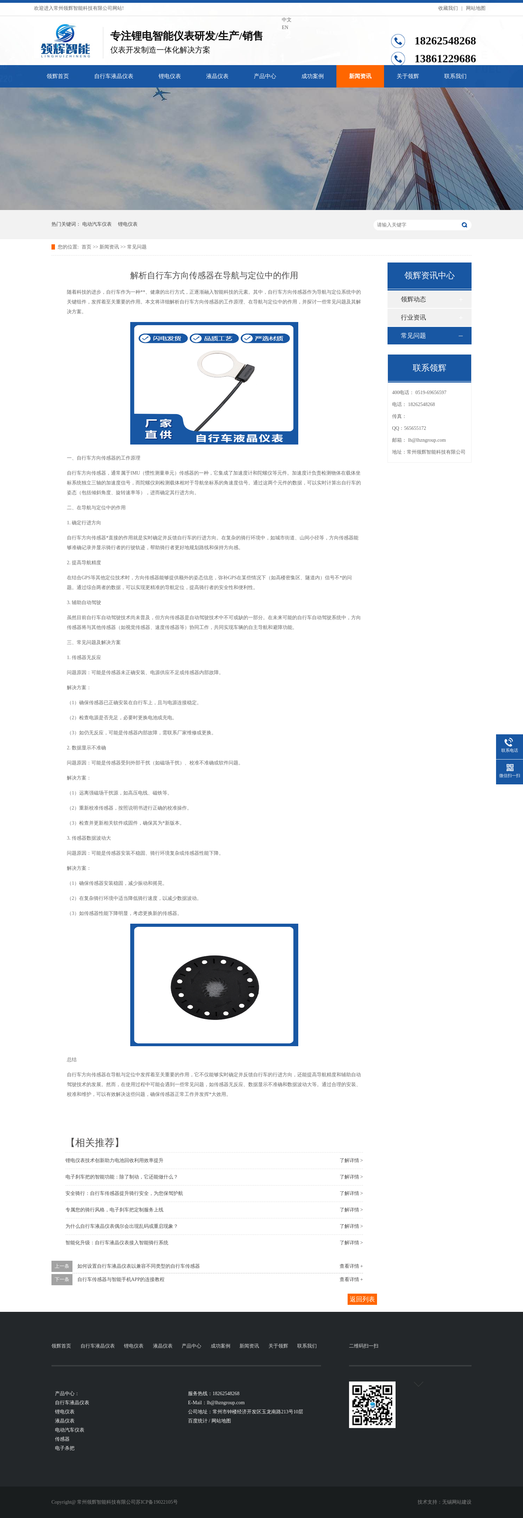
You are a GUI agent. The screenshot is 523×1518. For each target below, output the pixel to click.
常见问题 (137, 247)
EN (285, 27)
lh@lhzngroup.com (427, 440)
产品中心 (265, 76)
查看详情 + (351, 1266)
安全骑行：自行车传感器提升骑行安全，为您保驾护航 (124, 1193)
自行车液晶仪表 (113, 76)
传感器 (62, 1439)
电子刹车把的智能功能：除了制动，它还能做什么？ (121, 1177)
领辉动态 (413, 299)
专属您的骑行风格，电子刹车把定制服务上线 (114, 1209)
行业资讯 (413, 317)
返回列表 (362, 1299)
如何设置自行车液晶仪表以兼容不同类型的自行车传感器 (138, 1266)
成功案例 (312, 76)
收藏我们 (448, 8)
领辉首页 (58, 76)
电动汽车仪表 (97, 224)
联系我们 (455, 76)
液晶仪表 (217, 76)
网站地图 (476, 8)
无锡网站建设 (457, 1502)
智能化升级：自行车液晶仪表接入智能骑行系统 (116, 1242)
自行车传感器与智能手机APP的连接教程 (121, 1279)
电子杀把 (65, 1448)
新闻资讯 (360, 76)
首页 (86, 247)
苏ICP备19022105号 (157, 1502)
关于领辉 (408, 76)
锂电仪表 (170, 76)
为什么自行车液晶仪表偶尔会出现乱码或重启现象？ (121, 1226)
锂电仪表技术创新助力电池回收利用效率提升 (114, 1160)
